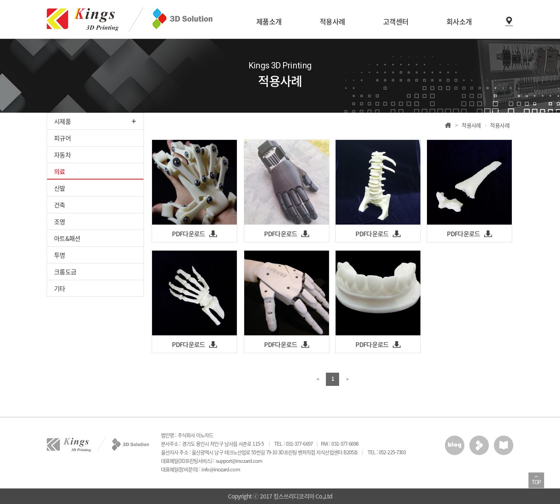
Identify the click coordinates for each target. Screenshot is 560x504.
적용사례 (471, 125)
